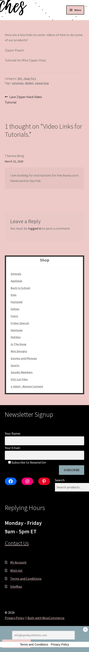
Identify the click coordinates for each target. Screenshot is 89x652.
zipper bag (42, 83)
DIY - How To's (27, 78)
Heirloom (17, 330)
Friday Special (20, 323)
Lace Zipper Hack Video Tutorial (23, 99)
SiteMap (16, 586)
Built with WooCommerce (45, 618)
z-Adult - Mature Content (27, 386)
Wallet (29, 83)
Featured (16, 302)
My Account (18, 562)
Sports (15, 365)
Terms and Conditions (26, 578)
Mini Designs (19, 351)
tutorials (18, 83)
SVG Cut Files (19, 379)
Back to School (20, 288)
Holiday (16, 337)
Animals (16, 274)
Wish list (16, 570)
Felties (15, 309)
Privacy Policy (14, 618)
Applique (16, 281)
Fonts (14, 316)
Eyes (14, 295)
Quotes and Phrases (24, 358)
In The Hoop (18, 344)
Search (60, 480)
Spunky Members (22, 372)
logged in (34, 228)
